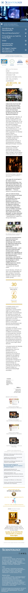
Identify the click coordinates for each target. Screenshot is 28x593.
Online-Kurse (14, 571)
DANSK (9, 560)
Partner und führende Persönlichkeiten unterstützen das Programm (13, 483)
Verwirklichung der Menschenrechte (8, 29)
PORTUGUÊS (17, 564)
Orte (21, 572)
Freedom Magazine (6, 582)
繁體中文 (12, 561)
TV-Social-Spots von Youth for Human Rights (11, 37)
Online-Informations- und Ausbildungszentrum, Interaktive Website (13, 473)
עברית (20, 560)
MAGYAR (9, 562)
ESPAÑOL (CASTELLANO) (19, 563)
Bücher (8, 571)
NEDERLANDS (18, 561)
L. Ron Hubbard (6, 568)
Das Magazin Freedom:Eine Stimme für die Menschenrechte (9, 50)
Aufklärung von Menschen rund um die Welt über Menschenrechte (13, 458)
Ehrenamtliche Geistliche (8, 570)
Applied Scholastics (20, 62)
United (4, 41)
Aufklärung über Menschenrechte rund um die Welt (13, 477)
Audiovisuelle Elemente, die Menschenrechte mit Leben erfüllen (12, 470)
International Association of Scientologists (12, 580)
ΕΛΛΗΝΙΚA (4, 564)
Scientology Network (20, 576)
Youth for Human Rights (15, 584)
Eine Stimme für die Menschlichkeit (16, 569)
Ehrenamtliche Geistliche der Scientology (12, 579)
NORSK (14, 562)
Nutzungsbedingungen (12, 590)
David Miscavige (16, 577)
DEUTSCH (4, 562)
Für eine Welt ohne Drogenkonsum (10, 583)
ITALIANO (10, 564)
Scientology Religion (7, 577)
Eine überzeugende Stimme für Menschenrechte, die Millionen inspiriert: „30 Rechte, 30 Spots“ (13, 465)
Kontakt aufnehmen (14, 572)
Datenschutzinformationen (14, 589)
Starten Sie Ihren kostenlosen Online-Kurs (13, 578)
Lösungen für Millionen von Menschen (13, 479)
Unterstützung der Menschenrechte (7, 44)
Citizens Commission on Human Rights (14, 585)
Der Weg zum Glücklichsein (12, 62)
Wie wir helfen (4, 65)
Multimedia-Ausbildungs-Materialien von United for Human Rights (13, 462)
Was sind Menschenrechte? (10, 33)
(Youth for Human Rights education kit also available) (14, 542)
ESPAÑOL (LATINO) (6, 563)
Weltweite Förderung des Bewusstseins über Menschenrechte (13, 455)
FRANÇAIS (14, 560)
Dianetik (12, 576)
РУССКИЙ (6, 561)
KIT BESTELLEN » (14, 538)
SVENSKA (19, 562)
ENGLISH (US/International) (8, 558)
